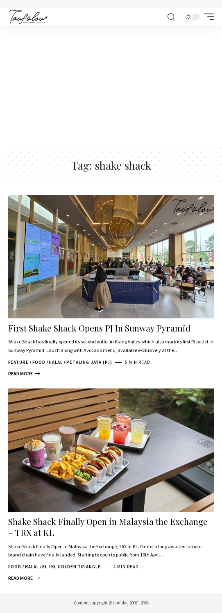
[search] (171, 17)
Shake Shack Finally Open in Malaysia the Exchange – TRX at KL (108, 526)
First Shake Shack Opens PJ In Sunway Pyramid (99, 328)
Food (38, 362)
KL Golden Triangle (76, 567)
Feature (18, 362)
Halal (56, 362)
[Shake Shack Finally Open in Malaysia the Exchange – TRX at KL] (24, 578)
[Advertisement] (111, 87)
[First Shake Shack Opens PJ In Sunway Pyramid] (24, 373)
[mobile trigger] (207, 17)
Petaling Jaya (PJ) (89, 362)
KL (45, 567)
